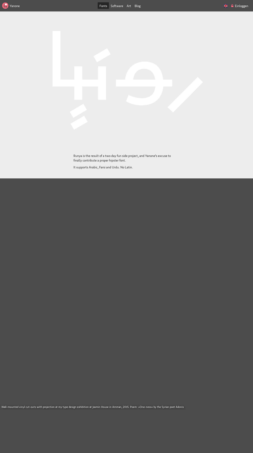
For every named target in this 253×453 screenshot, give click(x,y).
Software (117, 6)
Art (129, 6)
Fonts (103, 6)
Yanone (15, 6)
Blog (138, 6)
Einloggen (241, 6)
